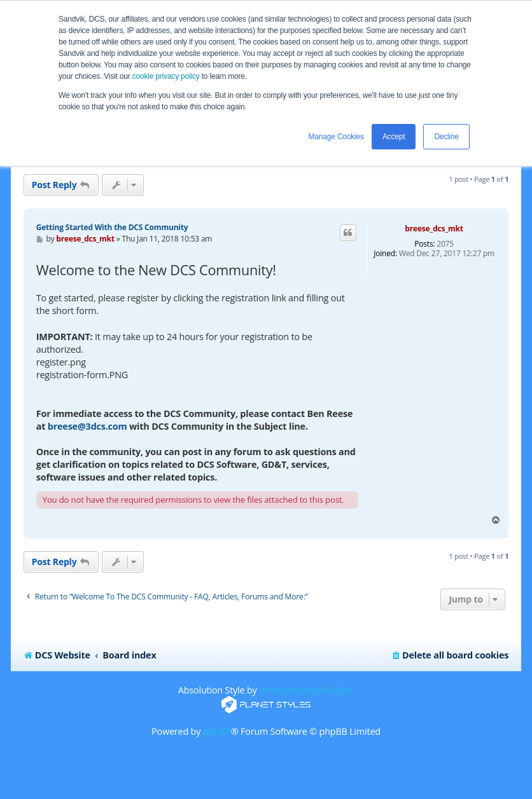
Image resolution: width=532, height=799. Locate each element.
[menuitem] (449, 655)
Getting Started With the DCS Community (112, 227)
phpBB (217, 731)
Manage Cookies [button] (336, 136)
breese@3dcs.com (87, 426)
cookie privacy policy (166, 76)
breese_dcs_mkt (434, 228)
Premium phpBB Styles (306, 690)
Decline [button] (446, 136)
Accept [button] (393, 136)
